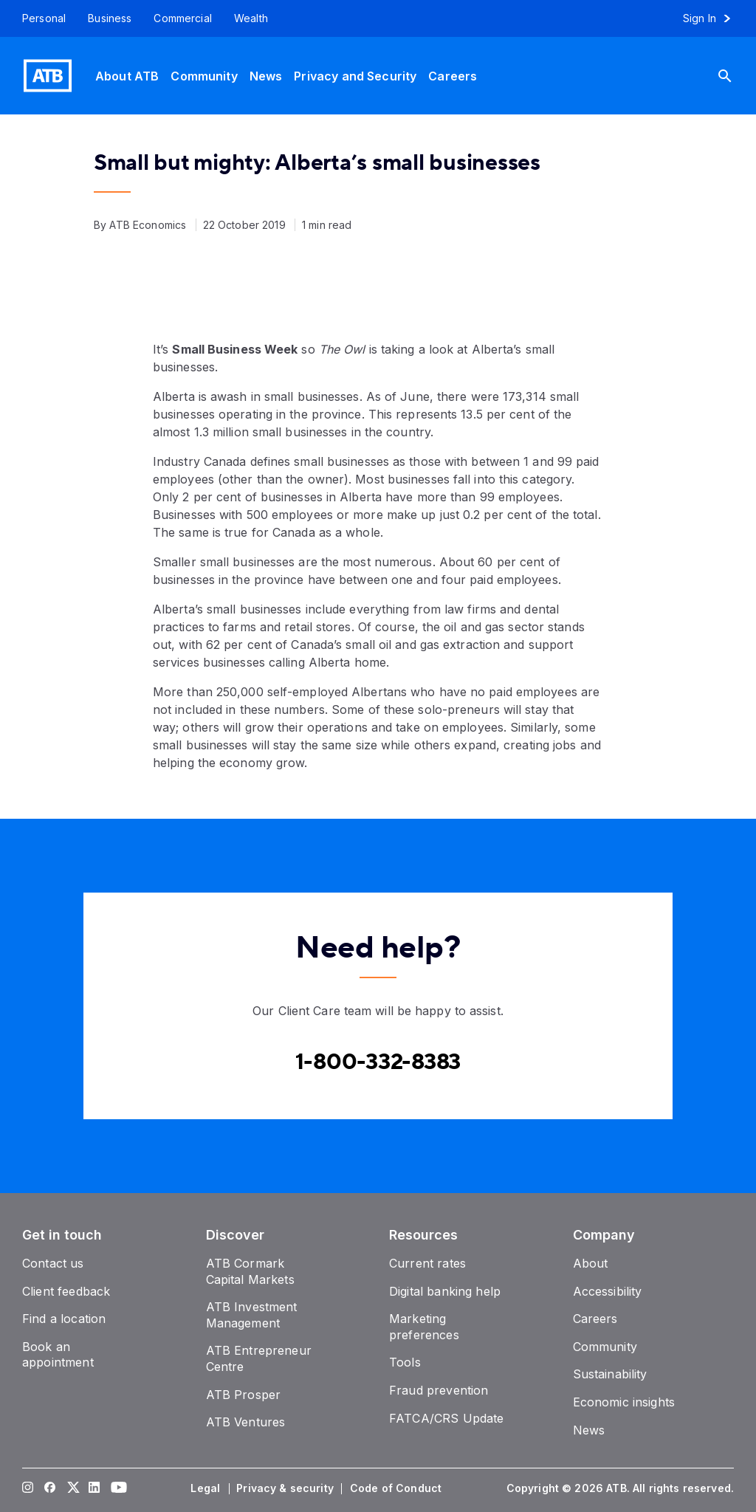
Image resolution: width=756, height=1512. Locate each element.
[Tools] (405, 1362)
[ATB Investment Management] (252, 1314)
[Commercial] (182, 18)
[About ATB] (127, 75)
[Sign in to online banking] (713, 18)
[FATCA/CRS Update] (446, 1418)
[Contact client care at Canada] (378, 1062)
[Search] (736, 75)
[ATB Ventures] (246, 1422)
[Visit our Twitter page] (72, 1488)
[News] (266, 75)
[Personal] (38, 18)
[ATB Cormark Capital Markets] (250, 1271)
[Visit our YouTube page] (117, 1488)
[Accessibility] (607, 1291)
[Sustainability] (610, 1374)
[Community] (204, 75)
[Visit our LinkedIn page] (94, 1488)
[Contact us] (53, 1263)
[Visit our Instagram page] (28, 1488)
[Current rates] (427, 1263)
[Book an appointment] (58, 1354)
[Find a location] (64, 1318)
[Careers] (452, 75)
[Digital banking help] (445, 1291)
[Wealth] (251, 18)
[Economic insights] (624, 1402)
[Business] (109, 18)
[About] (590, 1263)
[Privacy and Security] (355, 75)
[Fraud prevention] (438, 1390)
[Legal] (207, 1488)
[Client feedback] (66, 1291)
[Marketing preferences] (424, 1326)
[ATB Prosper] (243, 1394)
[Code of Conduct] (397, 1488)
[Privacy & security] (286, 1488)
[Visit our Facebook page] (50, 1488)
